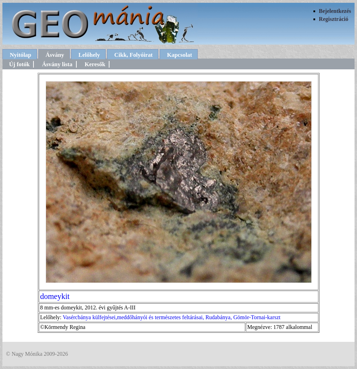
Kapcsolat (179, 55)
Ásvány (55, 55)
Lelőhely (89, 55)
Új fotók (19, 64)
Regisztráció (333, 19)
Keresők (95, 64)
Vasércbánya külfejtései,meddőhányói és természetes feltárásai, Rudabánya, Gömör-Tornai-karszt (172, 317)
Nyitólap (20, 55)
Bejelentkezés (335, 11)
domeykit (55, 296)
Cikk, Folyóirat (133, 55)
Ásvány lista (57, 64)
